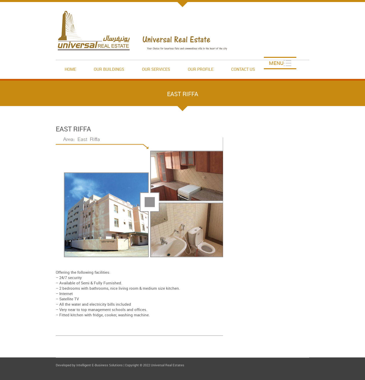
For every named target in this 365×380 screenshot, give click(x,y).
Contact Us (243, 69)
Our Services (156, 69)
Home (70, 69)
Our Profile (200, 69)
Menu (276, 63)
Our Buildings (109, 69)
